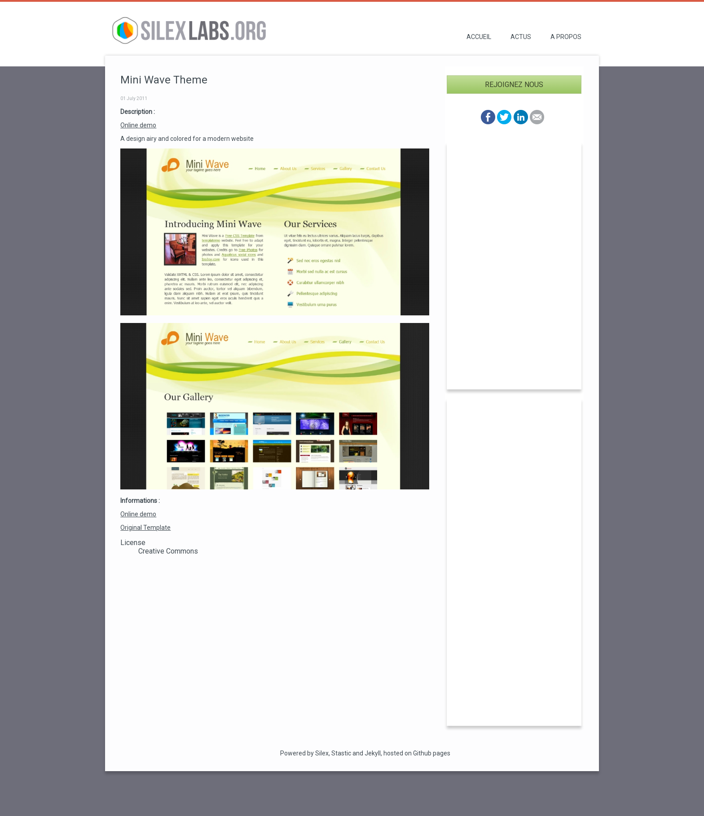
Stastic (341, 753)
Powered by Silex (304, 753)
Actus (520, 36)
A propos (565, 36)
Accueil (478, 36)
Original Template (145, 527)
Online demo (138, 125)
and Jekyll (366, 753)
